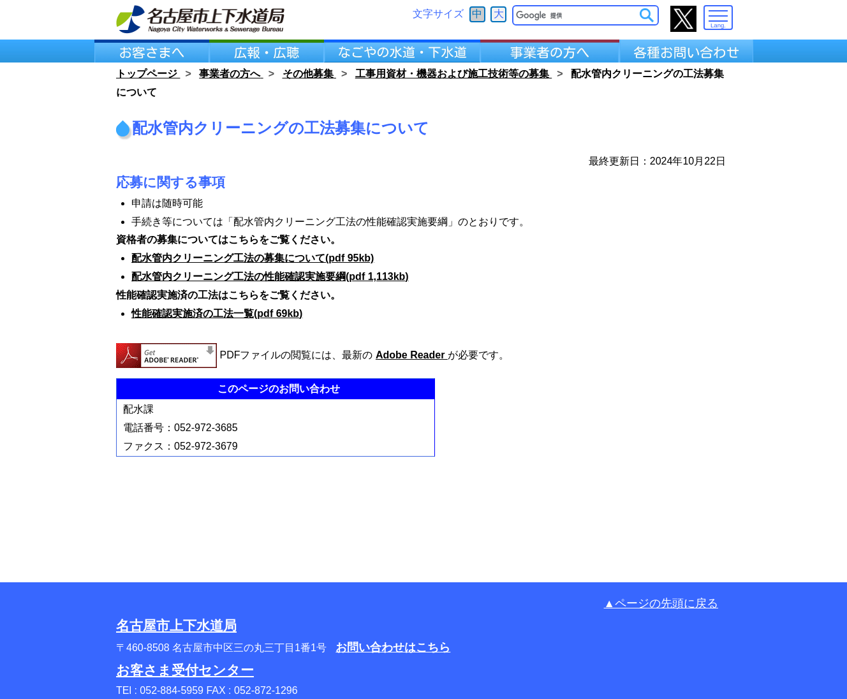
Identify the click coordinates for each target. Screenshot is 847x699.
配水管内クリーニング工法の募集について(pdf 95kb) (252, 258)
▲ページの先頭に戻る (661, 603)
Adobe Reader (412, 355)
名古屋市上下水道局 (176, 625)
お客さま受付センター (185, 670)
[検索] (576, 15)
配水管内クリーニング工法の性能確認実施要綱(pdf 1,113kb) (270, 276)
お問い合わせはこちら (392, 647)
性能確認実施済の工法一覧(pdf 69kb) (216, 313)
